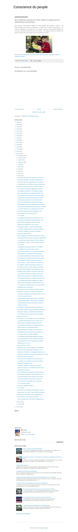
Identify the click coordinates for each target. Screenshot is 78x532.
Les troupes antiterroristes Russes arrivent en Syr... (31, 320)
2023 (17, 129)
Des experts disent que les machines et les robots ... (31, 376)
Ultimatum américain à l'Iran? (25, 363)
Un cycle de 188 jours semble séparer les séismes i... (31, 338)
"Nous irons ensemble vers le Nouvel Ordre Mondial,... (31, 251)
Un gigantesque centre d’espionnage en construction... (31, 298)
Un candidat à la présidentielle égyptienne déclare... (31, 336)
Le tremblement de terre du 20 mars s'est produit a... (31, 314)
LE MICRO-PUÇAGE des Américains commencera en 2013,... (33, 354)
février (19, 401)
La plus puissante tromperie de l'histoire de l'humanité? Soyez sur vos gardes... (36, 477)
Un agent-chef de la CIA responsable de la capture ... (31, 341)
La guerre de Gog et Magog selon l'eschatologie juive (36, 505)
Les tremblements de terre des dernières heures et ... (31, 302)
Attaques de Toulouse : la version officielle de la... (30, 226)
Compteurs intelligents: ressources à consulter (29, 365)
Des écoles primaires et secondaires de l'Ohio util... (31, 193)
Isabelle (25, 430)
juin (19, 169)
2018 (17, 140)
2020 (17, 135)
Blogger (46, 528)
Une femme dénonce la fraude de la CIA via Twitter (30, 182)
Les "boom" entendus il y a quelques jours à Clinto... (31, 209)
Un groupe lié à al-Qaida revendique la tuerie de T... (31, 273)
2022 (17, 131)
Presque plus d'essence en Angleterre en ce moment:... (32, 204)
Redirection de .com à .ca (24, 343)
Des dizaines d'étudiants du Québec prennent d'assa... (31, 278)
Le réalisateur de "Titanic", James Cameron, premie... (31, 242)
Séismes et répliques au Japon (25, 385)
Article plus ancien (58, 109)
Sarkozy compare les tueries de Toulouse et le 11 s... (31, 186)
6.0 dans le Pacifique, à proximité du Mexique (29, 231)
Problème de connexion (24, 370)
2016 (17, 144)
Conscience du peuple (31, 7)
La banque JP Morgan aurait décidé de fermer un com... (32, 294)
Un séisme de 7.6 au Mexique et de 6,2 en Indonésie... (31, 318)
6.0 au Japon (21, 215)
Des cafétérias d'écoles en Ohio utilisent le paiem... (31, 191)
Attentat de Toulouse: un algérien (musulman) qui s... (31, 311)
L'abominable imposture (22, 465)
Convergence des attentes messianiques (26, 471)
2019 (17, 138)
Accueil (39, 109)
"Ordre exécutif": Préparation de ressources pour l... (31, 358)
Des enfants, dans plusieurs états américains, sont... (31, 220)
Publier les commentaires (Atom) (30, 116)
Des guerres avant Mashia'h (23, 513)
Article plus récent (19, 109)
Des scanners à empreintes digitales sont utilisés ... (31, 188)
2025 (17, 124)
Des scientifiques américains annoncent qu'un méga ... (31, 235)
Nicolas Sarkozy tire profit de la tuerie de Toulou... (30, 253)
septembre (21, 162)
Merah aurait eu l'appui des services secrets (29, 222)
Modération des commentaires (25, 287)
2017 (17, 142)
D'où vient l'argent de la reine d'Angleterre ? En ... (30, 211)
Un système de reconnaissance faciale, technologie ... (31, 258)
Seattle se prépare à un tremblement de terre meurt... (31, 367)
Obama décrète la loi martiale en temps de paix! (30, 329)
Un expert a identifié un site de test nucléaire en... (30, 379)
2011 (17, 406)
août (19, 164)
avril (19, 173)
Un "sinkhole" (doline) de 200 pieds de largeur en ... (31, 264)
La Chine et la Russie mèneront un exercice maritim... (31, 195)
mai (19, 171)
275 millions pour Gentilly (24, 233)
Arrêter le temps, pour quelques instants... (28, 327)
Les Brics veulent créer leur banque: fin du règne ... (31, 202)
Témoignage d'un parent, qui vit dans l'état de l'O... (30, 218)
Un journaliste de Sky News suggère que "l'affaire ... (31, 280)
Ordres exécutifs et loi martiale (25, 356)
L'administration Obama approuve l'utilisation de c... (31, 332)
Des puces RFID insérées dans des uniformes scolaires (32, 206)
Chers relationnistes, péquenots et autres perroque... (31, 372)
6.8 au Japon (21, 387)
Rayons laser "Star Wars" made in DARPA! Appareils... (31, 392)
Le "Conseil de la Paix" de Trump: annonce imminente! (37, 497)
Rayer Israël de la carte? (24, 345)
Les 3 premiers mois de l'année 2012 (27, 213)
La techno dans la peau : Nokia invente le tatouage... (31, 300)
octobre (20, 160)
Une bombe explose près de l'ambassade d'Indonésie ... (32, 309)
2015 (17, 146)
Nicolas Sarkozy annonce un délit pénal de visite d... (31, 276)
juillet (19, 166)
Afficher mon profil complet (28, 434)
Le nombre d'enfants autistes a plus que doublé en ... (31, 229)
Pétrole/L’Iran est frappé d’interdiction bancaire (29, 323)
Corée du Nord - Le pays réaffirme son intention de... (31, 262)
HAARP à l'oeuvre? (22, 305)
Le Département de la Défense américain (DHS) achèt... (32, 184)
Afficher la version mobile (39, 112)
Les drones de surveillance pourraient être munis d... (31, 390)
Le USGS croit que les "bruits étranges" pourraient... (31, 267)
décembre (20, 155)
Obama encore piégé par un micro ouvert (28, 224)
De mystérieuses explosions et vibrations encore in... (31, 325)
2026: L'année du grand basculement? (33, 448)
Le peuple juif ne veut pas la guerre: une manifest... (31, 247)
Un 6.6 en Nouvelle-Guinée (24, 296)
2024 (17, 126)
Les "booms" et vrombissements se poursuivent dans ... (32, 285)
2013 (17, 151)
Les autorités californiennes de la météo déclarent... (31, 307)
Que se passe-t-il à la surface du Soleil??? (28, 396)
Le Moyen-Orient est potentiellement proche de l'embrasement (32, 483)
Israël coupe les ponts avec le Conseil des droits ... (30, 200)
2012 (17, 153)
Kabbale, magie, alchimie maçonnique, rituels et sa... (31, 271)
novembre (20, 157)
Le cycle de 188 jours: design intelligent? (28, 334)
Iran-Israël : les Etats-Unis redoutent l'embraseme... (31, 291)
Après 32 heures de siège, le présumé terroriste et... (31, 282)
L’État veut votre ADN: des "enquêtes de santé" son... (31, 177)
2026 (17, 122)
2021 (17, 133)
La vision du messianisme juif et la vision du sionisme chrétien (38, 489)
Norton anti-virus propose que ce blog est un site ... (31, 349)
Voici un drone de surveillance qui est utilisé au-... (30, 381)
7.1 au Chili (20, 244)
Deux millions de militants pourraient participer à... (30, 260)
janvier (20, 404)
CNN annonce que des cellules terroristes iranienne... (31, 289)
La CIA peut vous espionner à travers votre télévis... (31, 361)
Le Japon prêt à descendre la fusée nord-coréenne (30, 197)
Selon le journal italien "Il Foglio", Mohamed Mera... (31, 179)
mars (19, 175)
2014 (17, 149)
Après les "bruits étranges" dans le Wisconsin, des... (31, 269)
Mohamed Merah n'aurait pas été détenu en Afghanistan (32, 238)
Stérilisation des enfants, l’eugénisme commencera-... (31, 347)
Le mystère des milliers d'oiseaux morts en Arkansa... (31, 240)
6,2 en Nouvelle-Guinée (24, 383)
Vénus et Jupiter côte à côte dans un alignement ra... (31, 399)
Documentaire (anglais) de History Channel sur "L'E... (31, 374)
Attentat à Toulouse (22, 316)
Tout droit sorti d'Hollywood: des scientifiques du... (30, 394)
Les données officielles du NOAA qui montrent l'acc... (31, 256)
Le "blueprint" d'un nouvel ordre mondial (28, 249)
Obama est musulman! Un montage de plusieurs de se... (32, 352)
